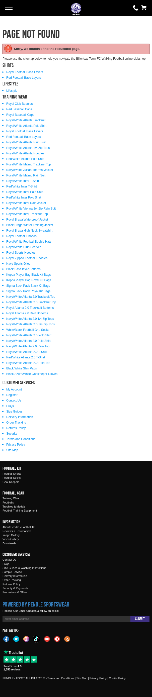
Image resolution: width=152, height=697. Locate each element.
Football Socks (12, 477)
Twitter (16, 638)
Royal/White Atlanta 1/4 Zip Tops (28, 148)
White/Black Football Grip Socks (27, 330)
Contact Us (13, 400)
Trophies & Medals (14, 506)
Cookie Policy (117, 678)
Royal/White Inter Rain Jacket (26, 203)
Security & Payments (15, 588)
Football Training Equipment (20, 510)
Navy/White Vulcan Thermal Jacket (29, 170)
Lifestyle (11, 90)
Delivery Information (19, 417)
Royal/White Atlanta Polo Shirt (26, 126)
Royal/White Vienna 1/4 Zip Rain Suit (31, 208)
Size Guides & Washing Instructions (24, 567)
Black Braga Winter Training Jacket (29, 225)
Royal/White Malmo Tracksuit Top (28, 164)
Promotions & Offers (15, 592)
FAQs (10, 406)
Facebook (6, 638)
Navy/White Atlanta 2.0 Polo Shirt (28, 341)
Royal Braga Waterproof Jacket (27, 219)
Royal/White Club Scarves (23, 247)
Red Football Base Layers (23, 77)
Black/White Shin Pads (21, 368)
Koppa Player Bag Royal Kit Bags (28, 280)
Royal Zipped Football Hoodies (26, 258)
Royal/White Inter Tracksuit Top (27, 214)
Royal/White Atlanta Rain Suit (26, 142)
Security (11, 433)
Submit (140, 619)
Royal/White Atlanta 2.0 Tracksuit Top (31, 302)
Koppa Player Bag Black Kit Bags (28, 274)
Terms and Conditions (20, 439)
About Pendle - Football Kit (19, 527)
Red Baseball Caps (19, 109)
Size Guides (14, 411)
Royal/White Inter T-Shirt (22, 181)
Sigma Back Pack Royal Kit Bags (28, 291)
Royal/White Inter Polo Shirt (24, 192)
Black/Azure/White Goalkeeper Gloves (31, 374)
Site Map (12, 450)
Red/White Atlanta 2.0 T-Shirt (25, 357)
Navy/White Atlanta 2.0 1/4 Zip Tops (30, 319)
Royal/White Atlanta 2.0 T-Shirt (26, 352)
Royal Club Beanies (19, 104)
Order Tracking (16, 422)
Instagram (26, 638)
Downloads (9, 543)
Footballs (8, 502)
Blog (67, 638)
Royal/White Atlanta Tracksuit (25, 120)
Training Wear (11, 498)
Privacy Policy (15, 444)
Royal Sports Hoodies (20, 252)
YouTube (47, 638)
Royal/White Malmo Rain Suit (25, 175)
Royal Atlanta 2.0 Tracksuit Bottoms (30, 308)
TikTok (37, 639)
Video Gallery (11, 539)
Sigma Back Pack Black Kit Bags (28, 285)
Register (12, 395)
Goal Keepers (11, 481)
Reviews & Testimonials (17, 531)
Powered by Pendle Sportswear (36, 604)
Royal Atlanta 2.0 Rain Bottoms (27, 313)
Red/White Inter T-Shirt (21, 186)
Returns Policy (16, 428)
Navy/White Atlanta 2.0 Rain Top (27, 346)
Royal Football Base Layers (24, 72)
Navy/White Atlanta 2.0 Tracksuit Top (30, 296)
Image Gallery (11, 535)
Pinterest (57, 638)
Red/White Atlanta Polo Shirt (25, 159)
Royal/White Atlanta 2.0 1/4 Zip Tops (30, 324)
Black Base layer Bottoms (23, 269)
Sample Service (12, 571)
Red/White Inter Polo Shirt (23, 197)
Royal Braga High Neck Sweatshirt (29, 230)
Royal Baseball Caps (20, 115)
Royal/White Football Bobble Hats (28, 241)
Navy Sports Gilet (18, 263)
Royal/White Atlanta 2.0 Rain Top (28, 363)
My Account (14, 389)
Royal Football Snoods (21, 236)
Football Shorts (12, 473)
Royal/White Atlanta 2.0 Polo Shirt (28, 335)
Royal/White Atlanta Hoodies (25, 153)
